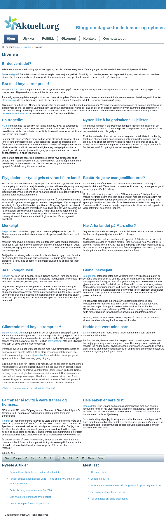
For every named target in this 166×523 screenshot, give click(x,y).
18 (26, 458)
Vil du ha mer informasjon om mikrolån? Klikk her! (28, 388)
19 (32, 458)
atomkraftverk (55, 341)
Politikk (48, 38)
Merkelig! (10, 226)
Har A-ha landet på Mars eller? (109, 226)
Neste (91, 458)
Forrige (17, 458)
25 (70, 458)
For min (6, 420)
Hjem (11, 38)
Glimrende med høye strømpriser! (31, 327)
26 (76, 458)
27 (83, 458)
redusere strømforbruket (15, 113)
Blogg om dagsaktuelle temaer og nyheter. (120, 27)
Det (4, 74)
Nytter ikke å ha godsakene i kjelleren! (116, 120)
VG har (87, 183)
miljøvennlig (36, 355)
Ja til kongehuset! (17, 270)
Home (16, 47)
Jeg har (87, 276)
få (18, 74)
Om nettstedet (114, 38)
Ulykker (28, 38)
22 (51, 458)
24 (64, 458)
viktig (12, 74)
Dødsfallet (88, 406)
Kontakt (89, 38)
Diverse (27, 47)
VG (4, 125)
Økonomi (68, 38)
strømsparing (9, 100)
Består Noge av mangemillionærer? (114, 178)
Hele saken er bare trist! (104, 400)
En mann (88, 332)
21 (45, 458)
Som (85, 419)
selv (94, 276)
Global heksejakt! (98, 270)
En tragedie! (12, 120)
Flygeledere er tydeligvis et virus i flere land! (41, 178)
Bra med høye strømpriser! (25, 84)
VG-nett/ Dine (16, 89)
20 (38, 458)
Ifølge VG (7, 231)
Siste (100, 458)
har (8, 125)
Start (7, 458)
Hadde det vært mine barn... (107, 327)
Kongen (6, 276)
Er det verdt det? (16, 64)
